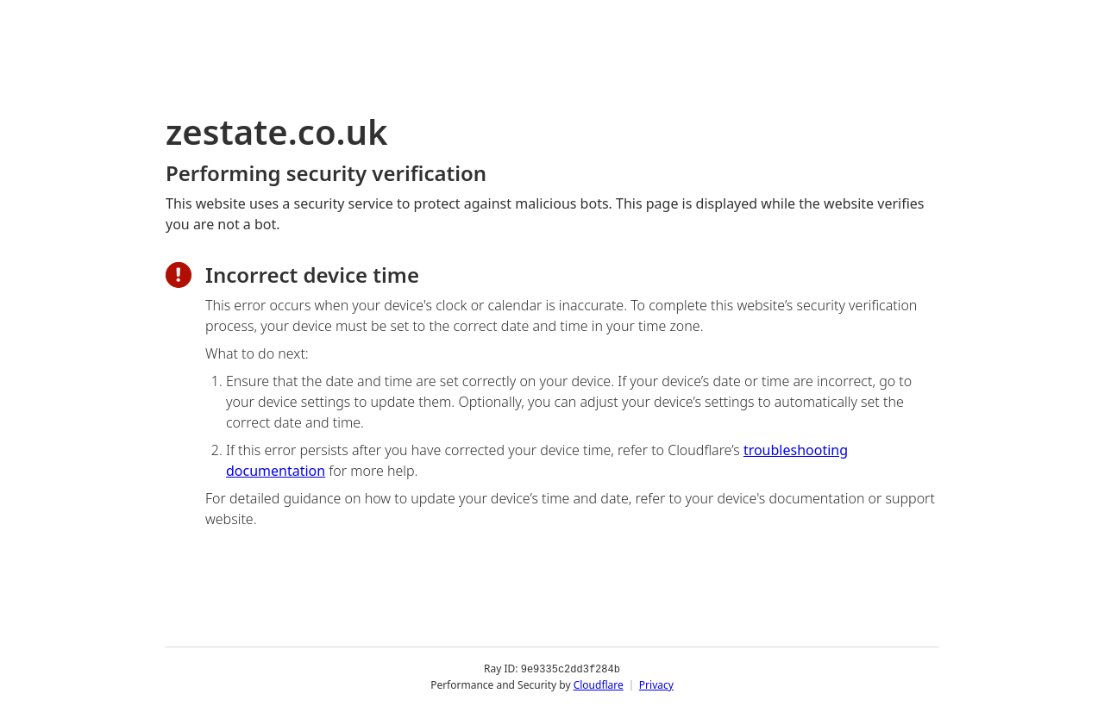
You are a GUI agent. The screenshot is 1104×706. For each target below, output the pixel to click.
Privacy (656, 684)
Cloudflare (599, 684)
